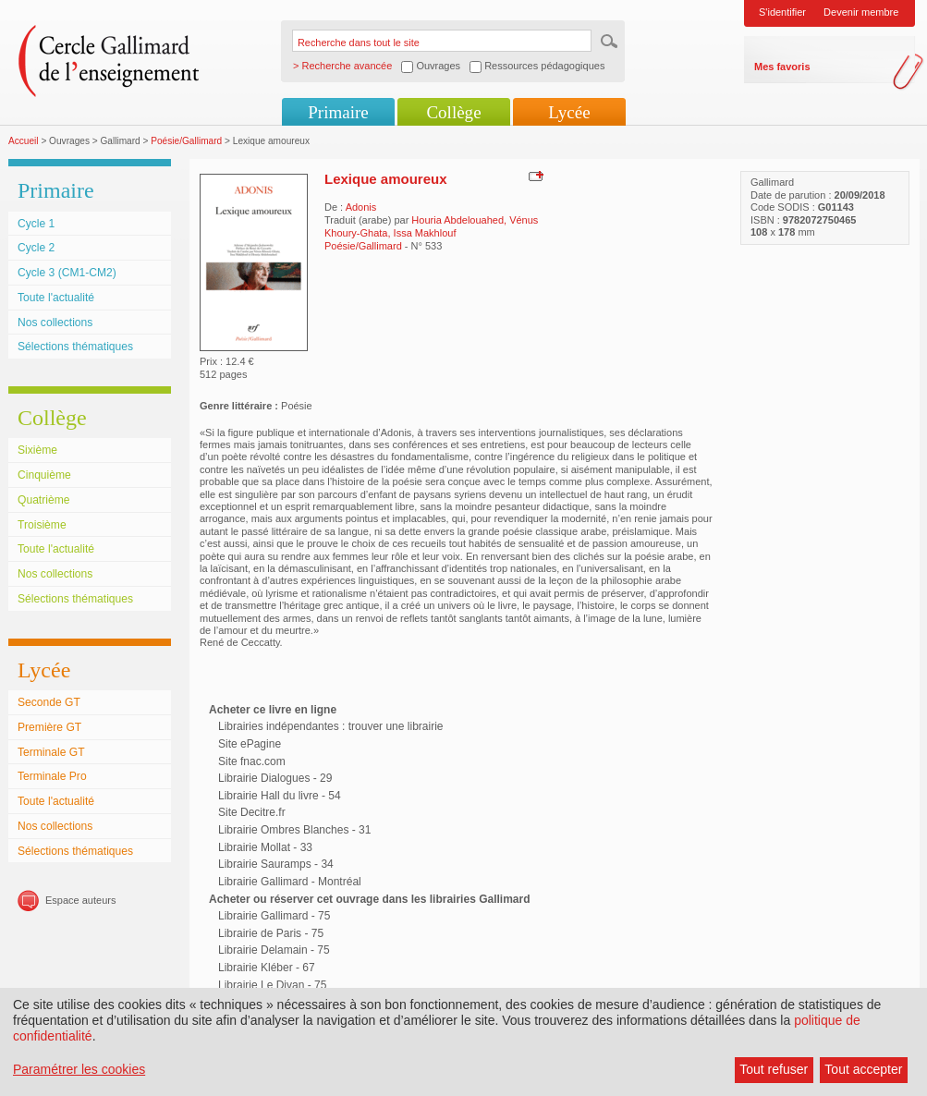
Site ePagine (249, 743)
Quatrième (43, 499)
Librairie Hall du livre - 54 (279, 795)
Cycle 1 (36, 223)
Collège (453, 112)
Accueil (23, 141)
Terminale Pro (52, 776)
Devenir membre (860, 12)
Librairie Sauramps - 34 (276, 864)
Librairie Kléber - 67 (266, 967)
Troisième (42, 524)
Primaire (338, 112)
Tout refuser (773, 1069)
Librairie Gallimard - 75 (274, 915)
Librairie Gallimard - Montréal (289, 881)
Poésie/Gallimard (186, 141)
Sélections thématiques (75, 346)
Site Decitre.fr (252, 812)
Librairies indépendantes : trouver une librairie (330, 726)
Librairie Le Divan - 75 (272, 985)
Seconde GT (49, 702)
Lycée (569, 112)
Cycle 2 (36, 247)
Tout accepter (863, 1069)
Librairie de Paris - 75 (270, 933)
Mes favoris (782, 66)
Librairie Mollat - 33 (265, 847)
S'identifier (782, 12)
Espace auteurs (80, 900)
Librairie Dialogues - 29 (275, 778)
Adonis (361, 207)
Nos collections (55, 322)
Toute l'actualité (56, 297)
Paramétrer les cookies (79, 1069)
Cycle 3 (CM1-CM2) (67, 272)
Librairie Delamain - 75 (274, 950)
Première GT (49, 727)
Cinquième (44, 475)
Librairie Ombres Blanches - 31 (294, 829)
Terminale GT (51, 752)
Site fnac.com (252, 761)
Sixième (37, 450)
